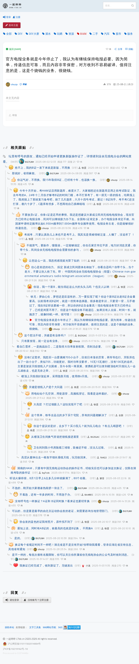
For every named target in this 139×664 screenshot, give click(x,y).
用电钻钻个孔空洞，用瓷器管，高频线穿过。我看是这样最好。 (70, 393)
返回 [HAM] (13, 49)
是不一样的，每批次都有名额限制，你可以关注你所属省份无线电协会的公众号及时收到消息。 (71, 554)
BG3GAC (81, 335)
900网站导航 (49, 627)
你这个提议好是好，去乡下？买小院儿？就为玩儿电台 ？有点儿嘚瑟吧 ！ (79, 426)
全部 (9, 33)
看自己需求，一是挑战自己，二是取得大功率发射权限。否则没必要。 (60, 346)
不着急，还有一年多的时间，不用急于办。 (46, 494)
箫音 (100, 478)
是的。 (18, 538)
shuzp (12, 84)
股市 (118, 33)
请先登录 (12, 600)
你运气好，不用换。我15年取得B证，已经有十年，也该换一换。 (57, 180)
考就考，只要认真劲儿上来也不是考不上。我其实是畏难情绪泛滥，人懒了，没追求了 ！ (79, 234)
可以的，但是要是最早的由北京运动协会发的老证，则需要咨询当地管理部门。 (61, 511)
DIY (20, 33)
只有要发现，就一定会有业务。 (41, 341)
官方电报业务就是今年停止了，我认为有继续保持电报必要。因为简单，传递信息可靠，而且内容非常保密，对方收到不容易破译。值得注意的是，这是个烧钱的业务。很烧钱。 (82, 324)
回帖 (129, 49)
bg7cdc (44, 472)
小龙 (85, 565)
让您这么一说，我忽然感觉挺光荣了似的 (54, 260)
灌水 (48, 33)
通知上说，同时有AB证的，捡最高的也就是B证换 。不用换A (55, 528)
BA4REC (87, 494)
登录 (7, 17)
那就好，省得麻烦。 (24, 173)
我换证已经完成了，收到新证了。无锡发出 (46, 565)
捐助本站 (9, 627)
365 (60, 627)
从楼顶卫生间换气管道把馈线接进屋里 (55, 436)
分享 (118, 49)
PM (23, 84)
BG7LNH (26, 161)
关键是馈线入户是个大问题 (46, 387)
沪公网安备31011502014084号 (24, 643)
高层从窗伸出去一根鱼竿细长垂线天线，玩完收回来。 (55, 457)
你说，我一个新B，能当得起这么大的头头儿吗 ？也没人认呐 (71, 287)
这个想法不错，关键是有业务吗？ (45, 335)
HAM (83, 33)
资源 (71, 33)
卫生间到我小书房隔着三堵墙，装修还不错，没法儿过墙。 (69, 447)
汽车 (107, 33)
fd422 (102, 457)
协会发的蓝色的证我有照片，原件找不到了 (46, 521)
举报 (13, 115)
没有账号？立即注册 (36, 600)
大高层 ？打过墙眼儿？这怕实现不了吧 (57, 404)
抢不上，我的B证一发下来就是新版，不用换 (42, 167)
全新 (119, 415)
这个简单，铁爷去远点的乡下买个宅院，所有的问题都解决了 (69, 415)
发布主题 (11, 25)
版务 (130, 33)
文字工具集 (35, 627)
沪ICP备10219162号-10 (15, 648)
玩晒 (59, 33)
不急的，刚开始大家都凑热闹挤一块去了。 (38, 488)
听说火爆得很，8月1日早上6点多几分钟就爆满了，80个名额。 (49, 478)
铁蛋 (82, 167)
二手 (95, 33)
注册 (16, 17)
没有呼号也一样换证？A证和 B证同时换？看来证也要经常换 (52, 501)
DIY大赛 (34, 33)
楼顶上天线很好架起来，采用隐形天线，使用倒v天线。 (55, 376)
